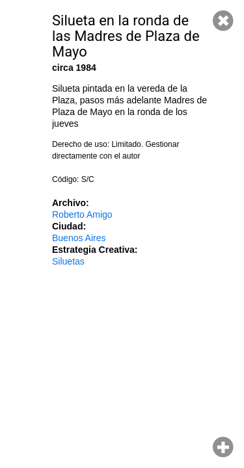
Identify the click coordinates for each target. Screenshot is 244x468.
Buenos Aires (79, 238)
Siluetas (68, 261)
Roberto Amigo (82, 214)
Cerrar (223, 20)
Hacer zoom (223, 447)
